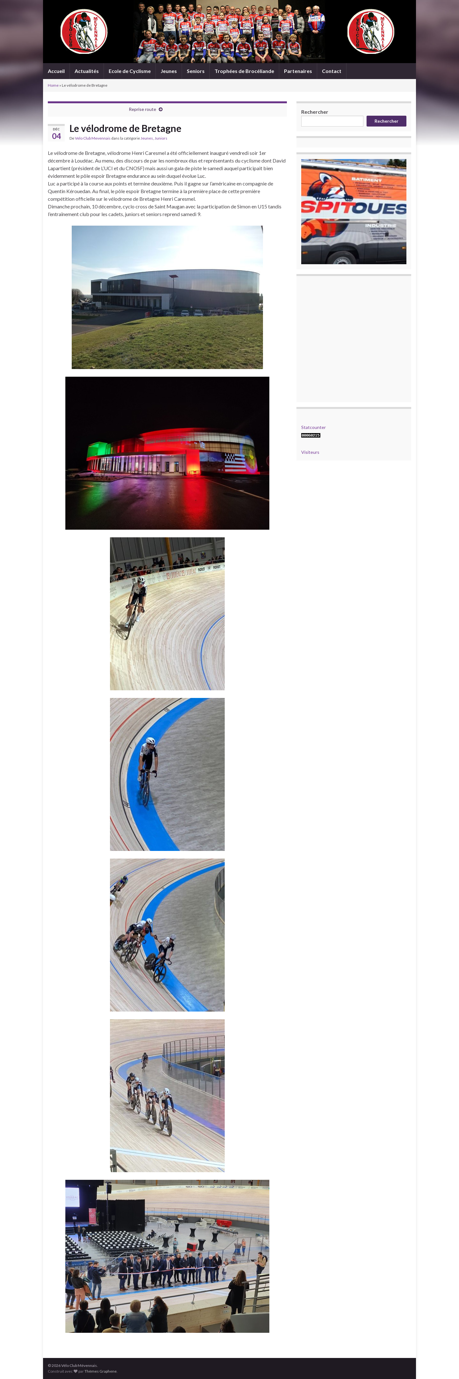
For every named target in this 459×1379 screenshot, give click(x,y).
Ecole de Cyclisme (130, 71)
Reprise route (142, 109)
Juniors (161, 138)
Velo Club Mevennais (93, 138)
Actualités (87, 71)
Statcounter (313, 427)
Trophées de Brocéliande (244, 71)
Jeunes (169, 71)
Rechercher (314, 112)
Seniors (196, 71)
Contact (331, 71)
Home (53, 85)
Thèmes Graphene (100, 1371)
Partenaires (298, 71)
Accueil (56, 71)
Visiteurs (310, 452)
